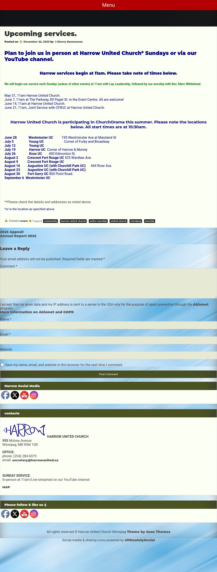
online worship (98, 221)
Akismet (201, 304)
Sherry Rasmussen (70, 41)
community (50, 221)
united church (118, 221)
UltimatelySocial (140, 540)
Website (6, 349)
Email (5, 334)
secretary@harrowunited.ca (35, 460)
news (24, 220)
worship (149, 221)
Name (5, 319)
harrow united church (73, 221)
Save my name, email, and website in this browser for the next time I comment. (64, 365)
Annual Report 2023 (18, 236)
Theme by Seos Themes (148, 532)
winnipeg (135, 221)
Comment (8, 266)
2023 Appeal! (12, 232)
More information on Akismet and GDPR (37, 312)
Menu (108, 5)
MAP (6, 487)
